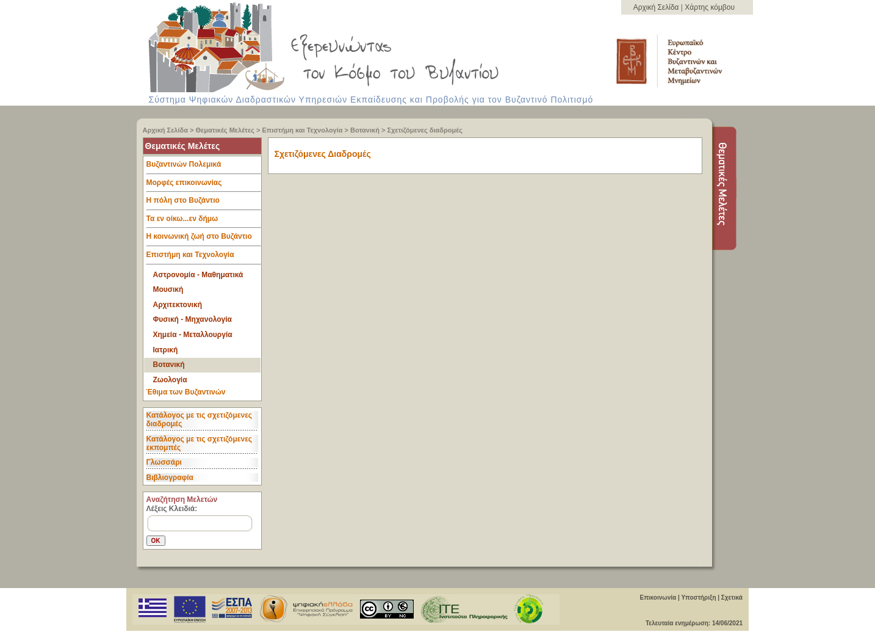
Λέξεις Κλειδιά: (172, 508)
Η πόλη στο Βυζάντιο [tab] (203, 203)
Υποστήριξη (698, 597)
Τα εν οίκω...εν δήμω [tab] (203, 221)
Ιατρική (165, 350)
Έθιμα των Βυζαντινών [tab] (186, 393)
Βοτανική (365, 130)
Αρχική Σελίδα (657, 7)
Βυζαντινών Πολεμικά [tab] (203, 167)
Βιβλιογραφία (169, 477)
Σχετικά (732, 597)
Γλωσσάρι (164, 462)
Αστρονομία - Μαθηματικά (198, 275)
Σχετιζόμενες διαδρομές (424, 130)
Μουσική (168, 289)
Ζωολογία (170, 380)
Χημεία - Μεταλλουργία (192, 334)
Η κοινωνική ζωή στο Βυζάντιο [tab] (203, 239)
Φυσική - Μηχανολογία (192, 319)
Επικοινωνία (657, 597)
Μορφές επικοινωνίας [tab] (203, 185)
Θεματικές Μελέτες (225, 130)
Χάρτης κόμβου (710, 7)
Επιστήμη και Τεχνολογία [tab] (203, 257)
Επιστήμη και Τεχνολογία (302, 130)
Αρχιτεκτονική (177, 304)
